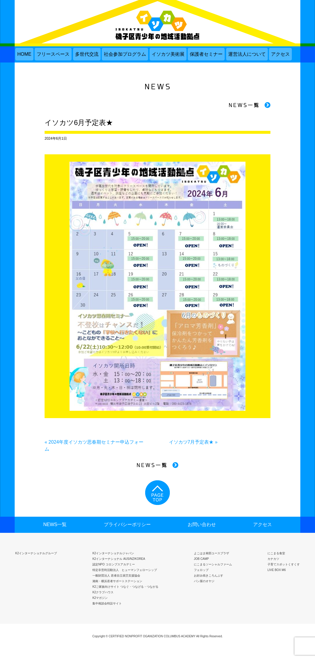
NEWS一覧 (55, 524)
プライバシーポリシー (127, 524)
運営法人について (247, 54)
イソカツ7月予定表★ (191, 442)
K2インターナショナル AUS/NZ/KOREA (118, 558)
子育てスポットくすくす (283, 564)
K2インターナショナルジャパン (113, 553)
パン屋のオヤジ (204, 581)
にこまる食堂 (276, 553)
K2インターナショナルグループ (36, 553)
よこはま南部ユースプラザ (211, 553)
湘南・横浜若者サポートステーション (117, 581)
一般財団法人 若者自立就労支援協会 (116, 575)
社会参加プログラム (125, 54)
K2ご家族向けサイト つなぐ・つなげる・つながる (125, 586)
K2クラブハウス (103, 592)
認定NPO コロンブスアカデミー (113, 564)
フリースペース (53, 54)
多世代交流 (87, 54)
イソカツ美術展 (168, 54)
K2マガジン (100, 597)
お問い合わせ (202, 524)
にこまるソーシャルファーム (213, 564)
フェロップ (201, 570)
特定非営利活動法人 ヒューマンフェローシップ (124, 570)
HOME (24, 54)
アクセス (280, 54)
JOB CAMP (201, 558)
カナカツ (273, 558)
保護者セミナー (206, 54)
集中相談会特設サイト (107, 603)
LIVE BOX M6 (276, 570)
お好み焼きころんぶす (208, 575)
